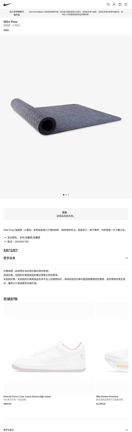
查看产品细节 (11, 250)
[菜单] (125, 4)
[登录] (114, 4)
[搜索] (108, 4)
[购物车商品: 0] (120, 4)
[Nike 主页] (8, 4)
